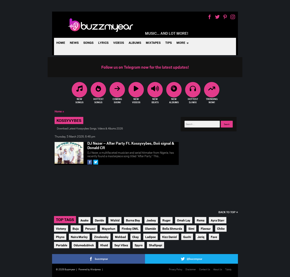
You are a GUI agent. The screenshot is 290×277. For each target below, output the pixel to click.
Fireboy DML (130, 228)
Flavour (206, 228)
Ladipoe (150, 237)
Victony (61, 228)
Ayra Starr (217, 220)
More (180, 43)
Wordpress (95, 269)
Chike (221, 228)
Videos (118, 43)
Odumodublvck (84, 245)
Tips (168, 43)
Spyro (138, 245)
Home (60, 43)
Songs (88, 43)
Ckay (135, 237)
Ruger (166, 220)
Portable (61, 245)
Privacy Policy (175, 269)
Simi (191, 228)
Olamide (150, 228)
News (74, 43)
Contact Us (204, 269)
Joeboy (151, 220)
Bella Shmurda (172, 228)
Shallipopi (155, 245)
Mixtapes (153, 43)
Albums (135, 43)
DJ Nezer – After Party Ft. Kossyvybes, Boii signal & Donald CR (130, 145)
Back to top (226, 212)
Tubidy (228, 269)
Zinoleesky (101, 237)
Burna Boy (133, 220)
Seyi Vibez (121, 245)
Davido (99, 220)
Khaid (104, 245)
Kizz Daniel (169, 237)
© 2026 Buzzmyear (65, 269)
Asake (84, 220)
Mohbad (120, 237)
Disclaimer (190, 269)
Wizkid (115, 220)
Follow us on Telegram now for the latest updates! (145, 67)
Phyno (60, 237)
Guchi (187, 237)
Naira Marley (79, 237)
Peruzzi (90, 228)
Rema (200, 220)
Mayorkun (108, 228)
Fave (214, 237)
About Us (217, 269)
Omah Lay (183, 220)
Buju (75, 228)
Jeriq (200, 237)
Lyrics (103, 43)
